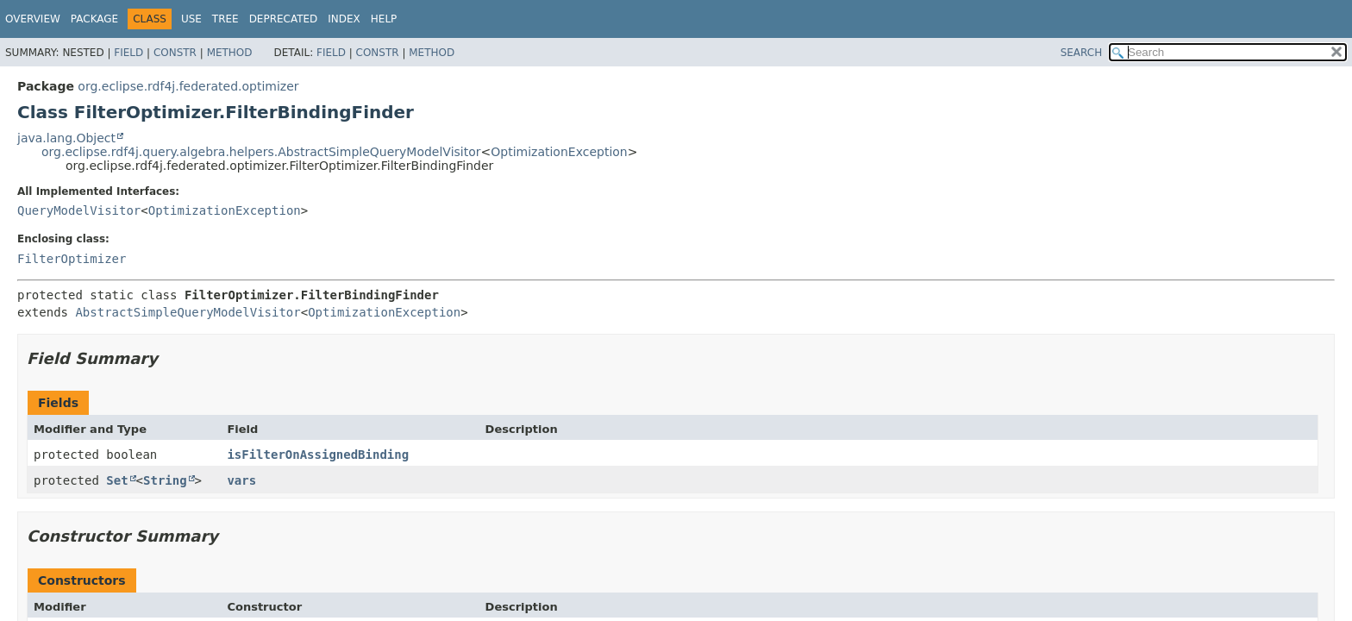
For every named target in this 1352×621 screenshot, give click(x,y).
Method (230, 53)
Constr (175, 53)
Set (117, 480)
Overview (32, 19)
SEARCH (1082, 53)
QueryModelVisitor (79, 210)
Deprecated (283, 19)
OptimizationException (559, 152)
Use (191, 19)
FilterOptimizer (71, 259)
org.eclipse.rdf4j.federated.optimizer (188, 86)
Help (384, 19)
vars (241, 480)
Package (94, 19)
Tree (225, 19)
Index (344, 19)
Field (128, 53)
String (165, 480)
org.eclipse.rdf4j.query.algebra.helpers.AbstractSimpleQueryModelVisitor (261, 152)
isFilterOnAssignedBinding (318, 454)
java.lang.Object (66, 138)
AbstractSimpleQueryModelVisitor (187, 312)
